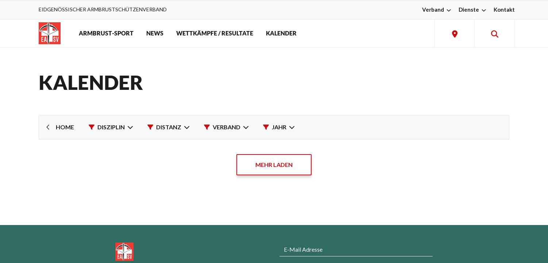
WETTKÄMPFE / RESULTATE (214, 33)
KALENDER (281, 33)
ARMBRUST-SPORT (106, 33)
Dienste (473, 9)
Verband (437, 9)
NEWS (154, 33)
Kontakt (504, 9)
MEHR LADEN (274, 164)
